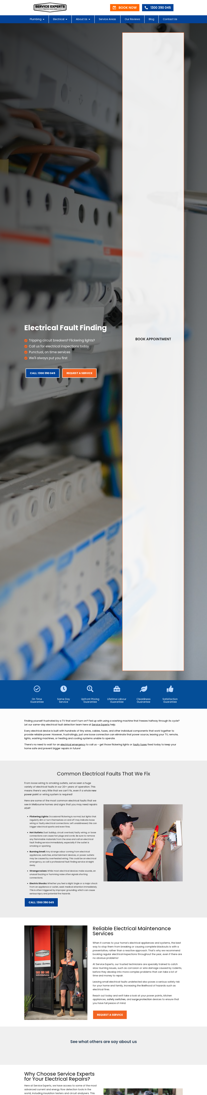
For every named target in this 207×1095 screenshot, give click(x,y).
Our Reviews (132, 19)
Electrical (60, 19)
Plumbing (37, 19)
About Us (83, 19)
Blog (151, 19)
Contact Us (170, 19)
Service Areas (107, 19)
